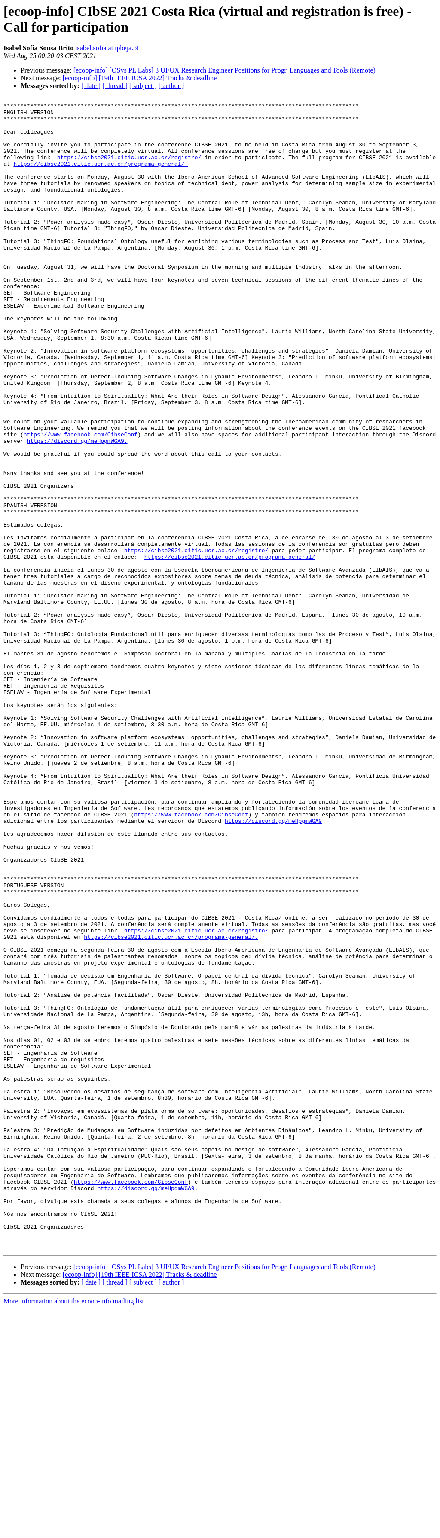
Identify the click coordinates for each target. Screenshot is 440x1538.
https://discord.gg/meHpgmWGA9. (77, 509)
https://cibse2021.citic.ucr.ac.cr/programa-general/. (100, 176)
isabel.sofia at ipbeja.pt (107, 48)
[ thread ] (115, 85)
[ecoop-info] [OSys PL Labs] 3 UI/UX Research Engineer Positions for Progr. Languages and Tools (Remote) (224, 70)
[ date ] (91, 85)
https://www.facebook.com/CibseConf (81, 501)
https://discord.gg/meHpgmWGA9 (273, 965)
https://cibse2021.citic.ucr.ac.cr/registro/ (129, 169)
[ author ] (171, 85)
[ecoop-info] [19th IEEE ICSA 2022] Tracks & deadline (140, 78)
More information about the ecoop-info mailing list (73, 1530)
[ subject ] (143, 85)
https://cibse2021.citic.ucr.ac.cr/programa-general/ (229, 648)
